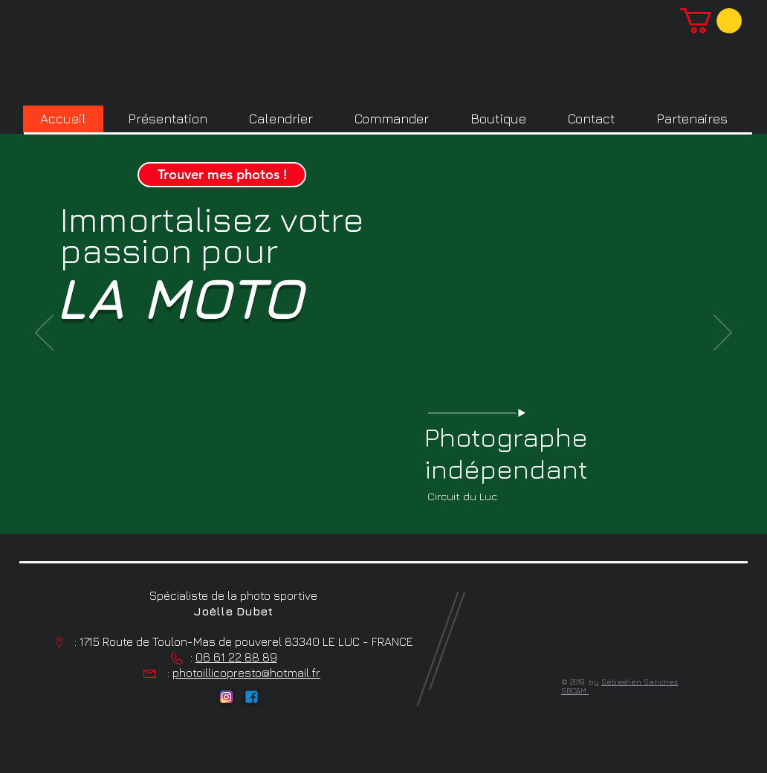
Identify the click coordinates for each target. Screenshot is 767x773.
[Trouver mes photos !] (221, 174)
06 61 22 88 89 (236, 657)
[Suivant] (722, 333)
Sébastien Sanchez (639, 681)
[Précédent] (44, 333)
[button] (711, 20)
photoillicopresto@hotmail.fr (246, 672)
